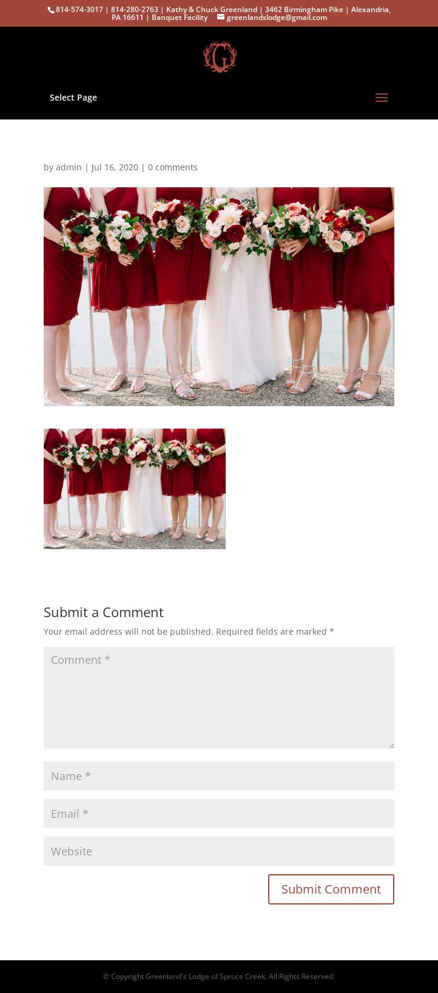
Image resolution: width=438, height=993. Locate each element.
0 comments (173, 167)
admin (69, 167)
